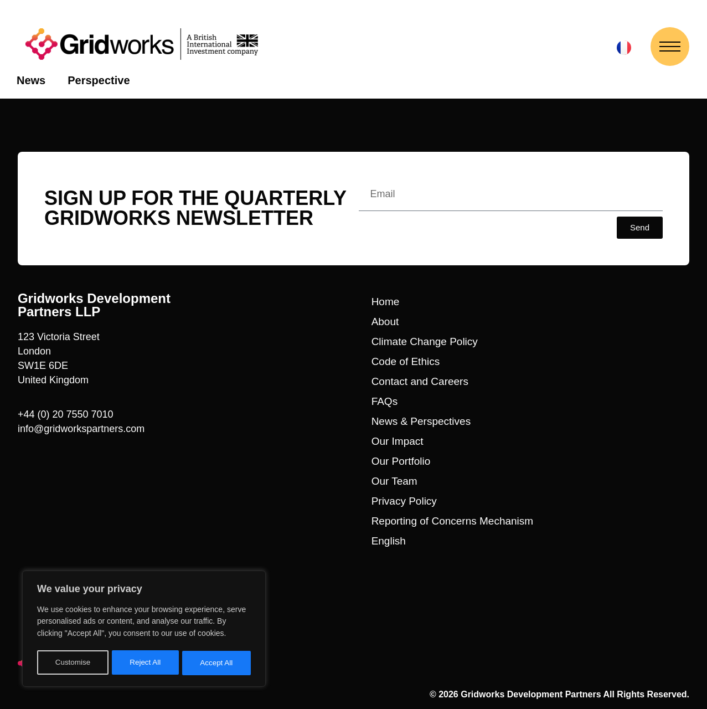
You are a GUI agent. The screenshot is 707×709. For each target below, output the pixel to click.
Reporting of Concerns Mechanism (452, 521)
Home (385, 301)
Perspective (99, 80)
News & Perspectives (421, 421)
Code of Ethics (405, 361)
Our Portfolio (401, 461)
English (388, 541)
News (31, 80)
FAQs (384, 401)
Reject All (145, 663)
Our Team (394, 481)
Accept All (217, 663)
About (385, 321)
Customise (72, 663)
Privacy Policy (404, 501)
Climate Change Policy (424, 341)
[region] (144, 630)
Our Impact (397, 441)
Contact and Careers (419, 381)
